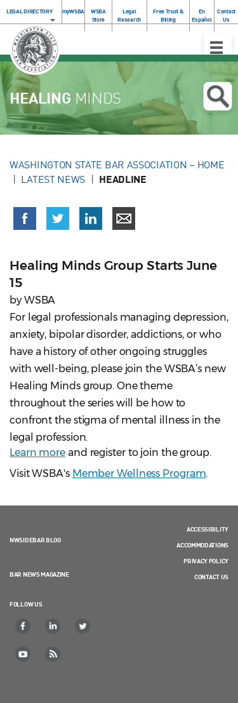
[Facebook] (23, 626)
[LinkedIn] (53, 626)
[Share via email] (124, 218)
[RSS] (53, 654)
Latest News (53, 179)
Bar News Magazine (39, 574)
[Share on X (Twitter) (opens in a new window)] (58, 218)
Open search (217, 96)
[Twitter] (83, 626)
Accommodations (202, 545)
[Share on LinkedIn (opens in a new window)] (91, 218)
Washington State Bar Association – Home (118, 164)
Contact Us (226, 15)
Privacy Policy (205, 561)
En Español (201, 15)
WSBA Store (98, 15)
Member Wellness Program (139, 473)
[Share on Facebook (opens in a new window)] (25, 218)
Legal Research (129, 15)
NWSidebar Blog (35, 540)
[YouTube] (23, 654)
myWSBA (73, 11)
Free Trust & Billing (168, 15)
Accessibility (207, 529)
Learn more (37, 452)
